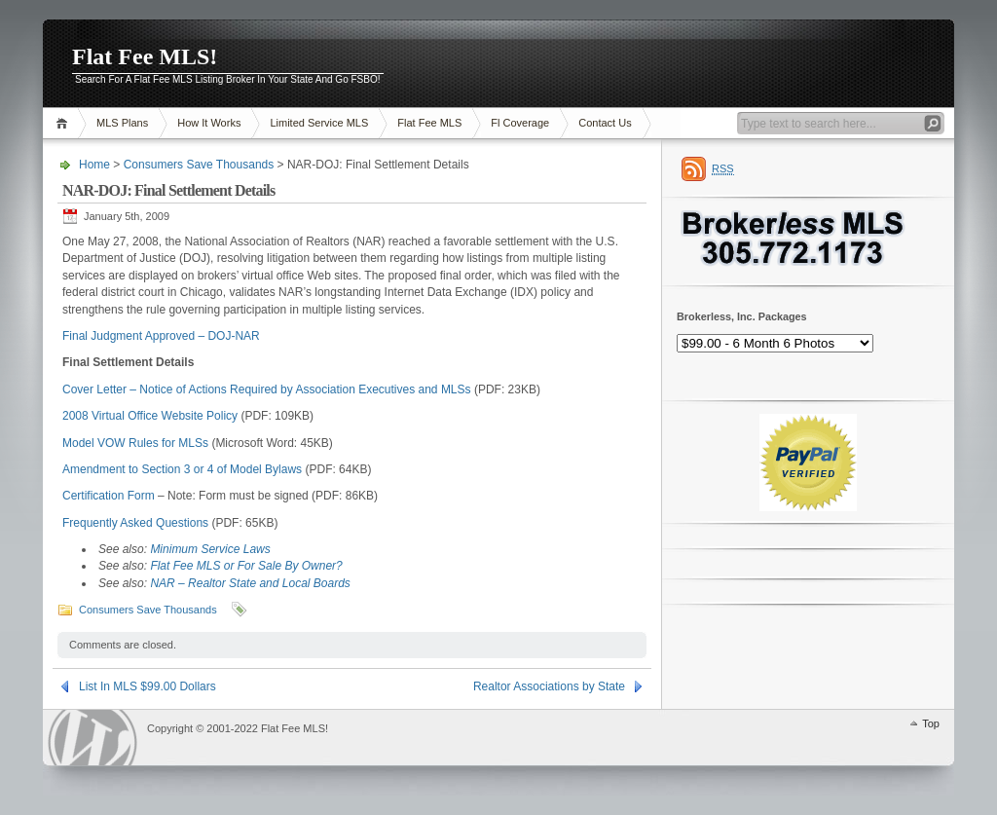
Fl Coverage (520, 123)
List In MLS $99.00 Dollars (147, 686)
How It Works (208, 123)
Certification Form (108, 495)
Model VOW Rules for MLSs (135, 443)
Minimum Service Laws (210, 549)
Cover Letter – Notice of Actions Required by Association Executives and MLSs (266, 389)
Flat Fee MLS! (144, 56)
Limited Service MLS (319, 123)
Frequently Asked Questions (135, 523)
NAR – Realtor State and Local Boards (250, 583)
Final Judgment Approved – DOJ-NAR (161, 336)
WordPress (92, 737)
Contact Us (604, 123)
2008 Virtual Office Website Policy (150, 416)
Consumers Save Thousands (199, 164)
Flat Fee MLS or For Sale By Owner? (246, 566)
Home (65, 123)
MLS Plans (122, 123)
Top (931, 723)
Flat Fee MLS (429, 123)
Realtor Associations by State (549, 686)
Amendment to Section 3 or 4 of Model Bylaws (182, 469)
